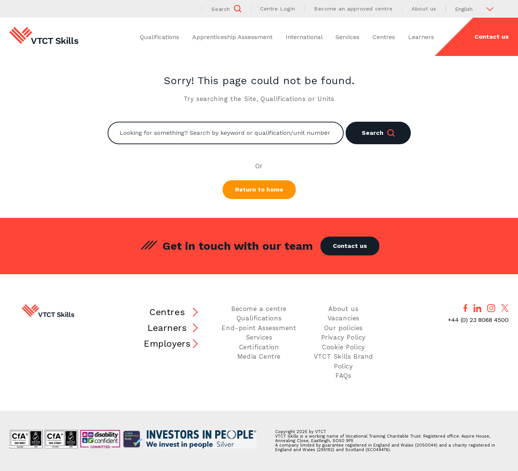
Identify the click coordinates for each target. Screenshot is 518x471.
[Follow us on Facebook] (465, 308)
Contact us (492, 36)
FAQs (343, 375)
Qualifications (159, 37)
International (304, 37)
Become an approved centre (353, 9)
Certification (259, 347)
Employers (167, 343)
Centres (384, 37)
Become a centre (259, 308)
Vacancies (343, 318)
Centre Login (277, 9)
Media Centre (259, 356)
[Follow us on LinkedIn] (477, 308)
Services (347, 37)
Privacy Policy (343, 337)
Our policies (343, 328)
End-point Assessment (259, 328)
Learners (421, 37)
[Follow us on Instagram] (491, 308)
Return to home (259, 189)
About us (424, 9)
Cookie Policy (343, 347)
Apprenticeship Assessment (232, 37)
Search (378, 133)
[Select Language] (477, 9)
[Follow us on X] (505, 308)
